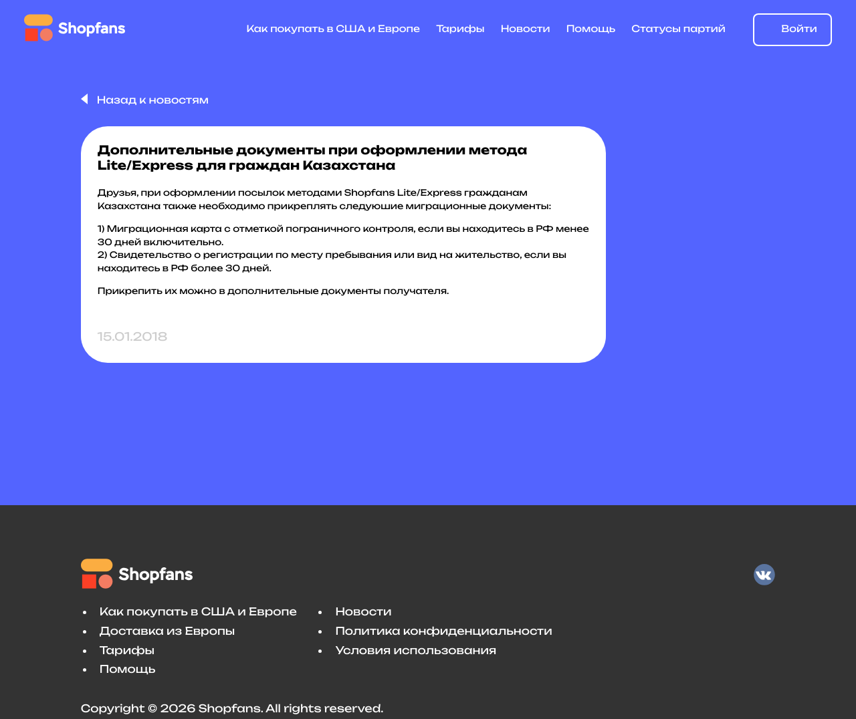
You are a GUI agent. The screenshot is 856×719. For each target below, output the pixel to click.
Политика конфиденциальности (443, 630)
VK (764, 574)
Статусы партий (678, 29)
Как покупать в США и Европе (334, 29)
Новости (525, 29)
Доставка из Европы (167, 630)
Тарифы (460, 29)
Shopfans (139, 574)
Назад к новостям (151, 100)
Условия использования (415, 650)
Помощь (590, 29)
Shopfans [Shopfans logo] (74, 27)
